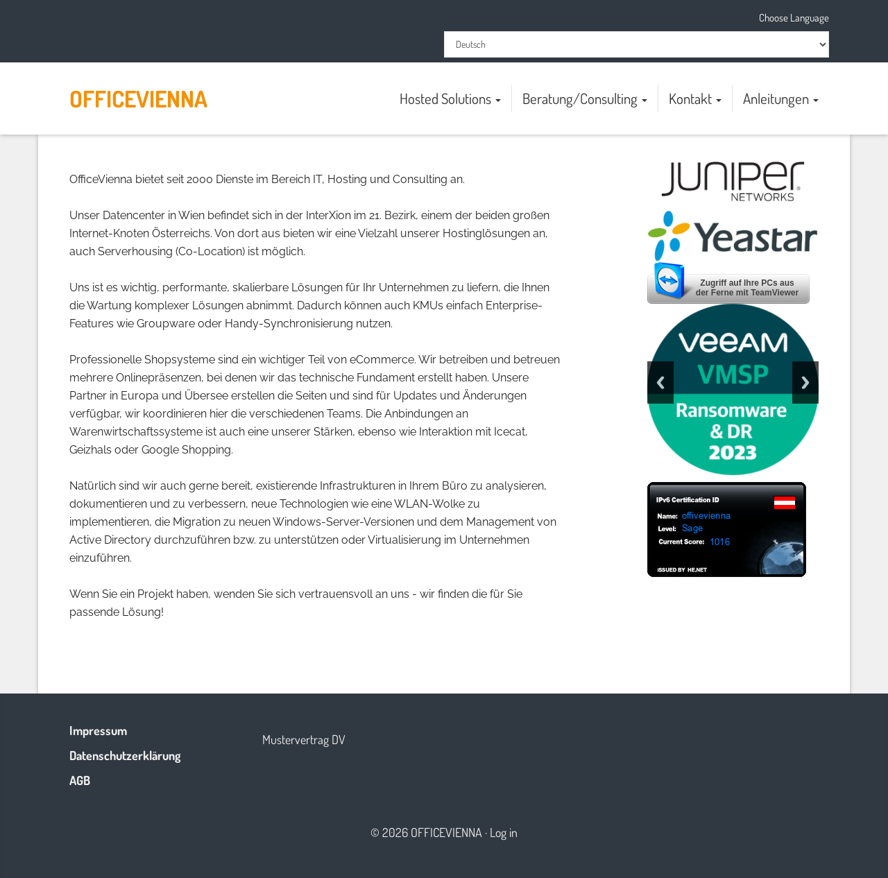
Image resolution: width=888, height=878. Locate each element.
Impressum (98, 730)
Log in (504, 832)
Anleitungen (781, 98)
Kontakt (695, 98)
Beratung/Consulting (584, 98)
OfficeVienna (138, 98)
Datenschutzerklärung (124, 755)
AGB (79, 780)
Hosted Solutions (450, 98)
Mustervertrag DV (303, 739)
